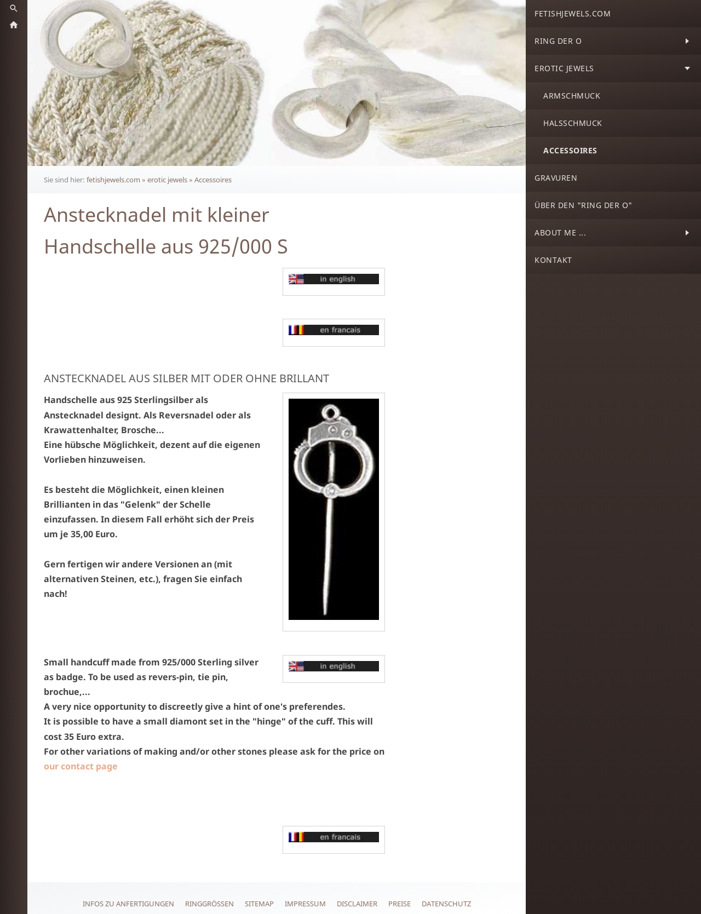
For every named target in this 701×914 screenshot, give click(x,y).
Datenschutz (446, 904)
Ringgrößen (209, 904)
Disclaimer (357, 904)
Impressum (305, 904)
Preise (399, 904)
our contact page (81, 766)
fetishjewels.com (113, 180)
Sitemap (259, 904)
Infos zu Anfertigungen (128, 904)
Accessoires (213, 180)
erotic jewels (167, 180)
